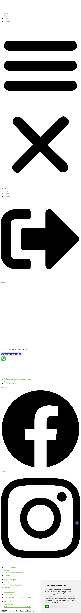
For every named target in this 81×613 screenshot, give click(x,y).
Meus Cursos (8, 595)
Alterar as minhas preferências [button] (58, 606)
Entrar (3, 283)
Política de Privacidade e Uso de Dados (17, 597)
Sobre (6, 16)
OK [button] (47, 606)
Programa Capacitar (11, 567)
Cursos (6, 19)
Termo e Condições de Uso (13, 573)
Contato (7, 21)
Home (6, 13)
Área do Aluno (9, 592)
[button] (40, 105)
